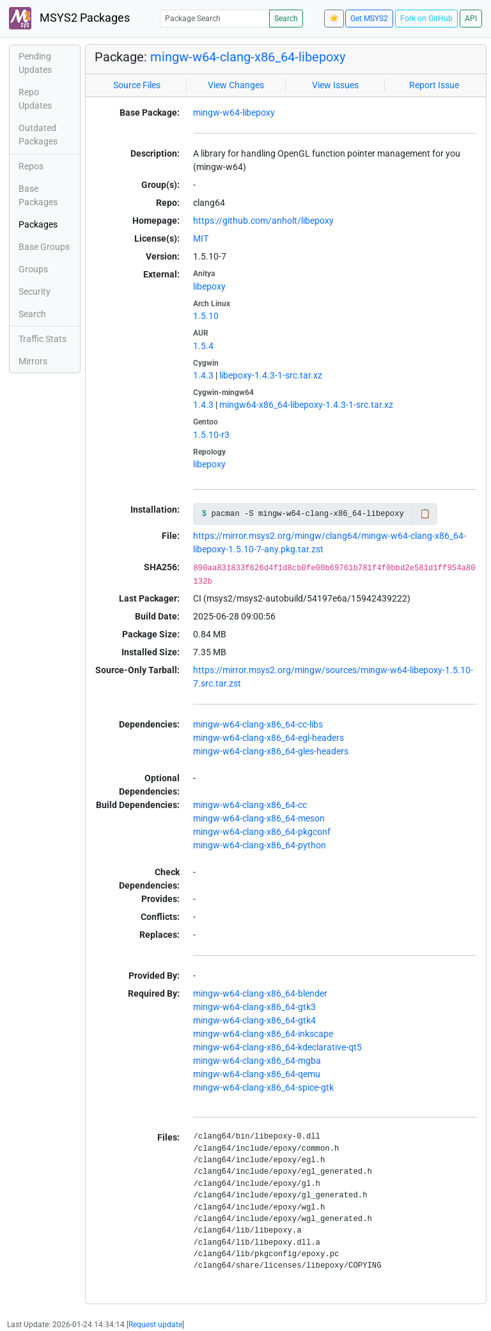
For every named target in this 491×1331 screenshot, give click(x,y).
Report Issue (434, 85)
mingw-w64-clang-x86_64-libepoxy (247, 57)
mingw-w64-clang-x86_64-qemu (256, 1074)
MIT (200, 238)
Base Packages (38, 195)
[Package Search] (215, 18)
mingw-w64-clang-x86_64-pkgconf (262, 832)
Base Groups (44, 247)
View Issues (335, 85)
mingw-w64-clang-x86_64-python (259, 845)
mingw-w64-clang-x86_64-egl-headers (268, 738)
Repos (31, 166)
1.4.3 (203, 375)
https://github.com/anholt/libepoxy (263, 220)
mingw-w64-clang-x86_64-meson (259, 818)
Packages (38, 224)
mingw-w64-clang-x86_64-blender (260, 993)
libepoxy (209, 286)
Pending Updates (35, 63)
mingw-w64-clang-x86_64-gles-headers (270, 751)
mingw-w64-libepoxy (234, 112)
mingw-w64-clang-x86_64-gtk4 (254, 1020)
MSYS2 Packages (69, 18)
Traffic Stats (42, 339)
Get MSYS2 (369, 18)
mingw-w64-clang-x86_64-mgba (257, 1060)
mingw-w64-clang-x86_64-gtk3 (254, 1007)
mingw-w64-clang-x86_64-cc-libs (258, 724)
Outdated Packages (38, 134)
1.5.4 (203, 346)
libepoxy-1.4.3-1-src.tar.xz (270, 375)
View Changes (236, 85)
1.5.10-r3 (211, 435)
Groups (33, 269)
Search (286, 18)
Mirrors (33, 361)
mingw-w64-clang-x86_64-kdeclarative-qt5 (277, 1047)
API (471, 18)
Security (35, 291)
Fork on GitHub (426, 18)
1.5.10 (206, 316)
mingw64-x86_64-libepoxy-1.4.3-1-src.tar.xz (306, 405)
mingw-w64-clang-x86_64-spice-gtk (263, 1087)
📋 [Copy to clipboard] (424, 513)
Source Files (136, 85)
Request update (155, 1324)
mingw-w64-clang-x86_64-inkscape (263, 1034)
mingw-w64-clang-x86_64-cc (250, 805)
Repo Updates (35, 99)
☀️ (334, 18)
